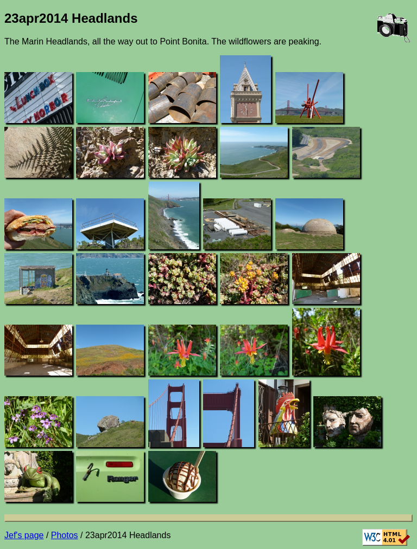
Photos (64, 535)
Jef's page (23, 535)
